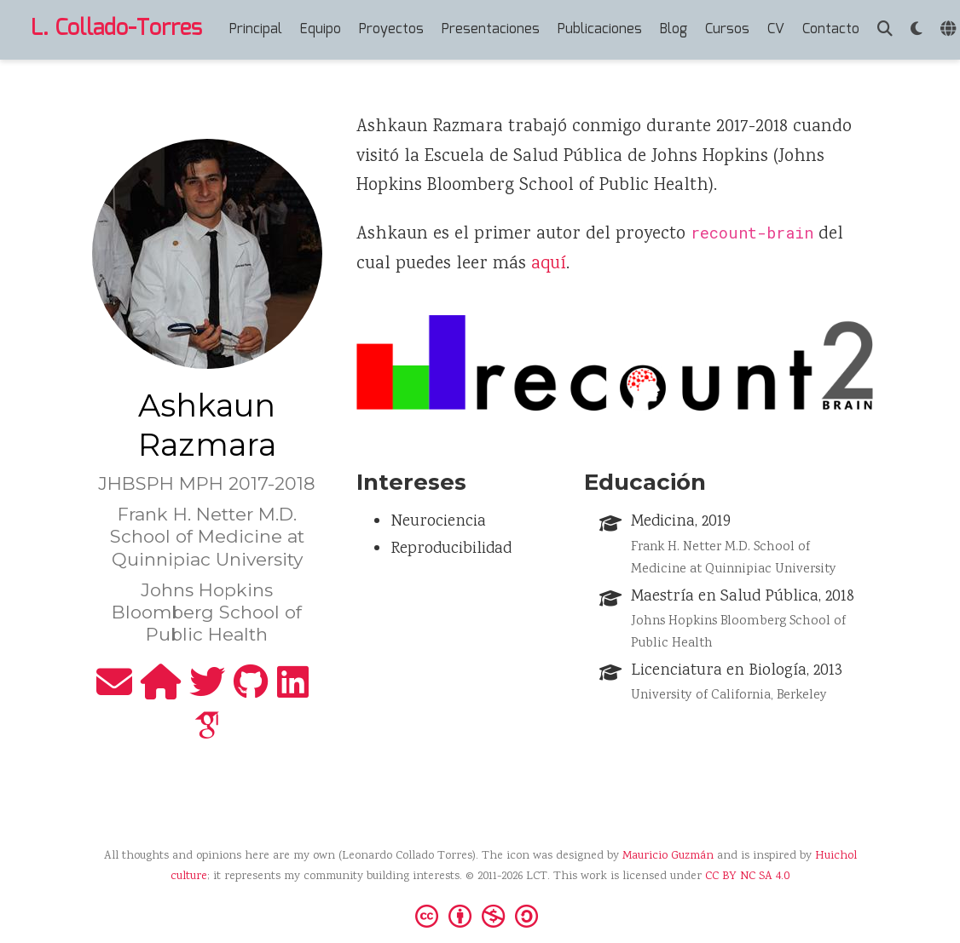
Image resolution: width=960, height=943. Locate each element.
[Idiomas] (950, 30)
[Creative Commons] (480, 915)
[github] (251, 691)
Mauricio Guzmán (668, 856)
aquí (548, 264)
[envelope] (114, 691)
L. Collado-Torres (116, 29)
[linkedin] (293, 691)
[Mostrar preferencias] (916, 30)
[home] (161, 691)
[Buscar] (885, 30)
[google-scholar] (207, 735)
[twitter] (207, 691)
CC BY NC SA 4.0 (747, 876)
